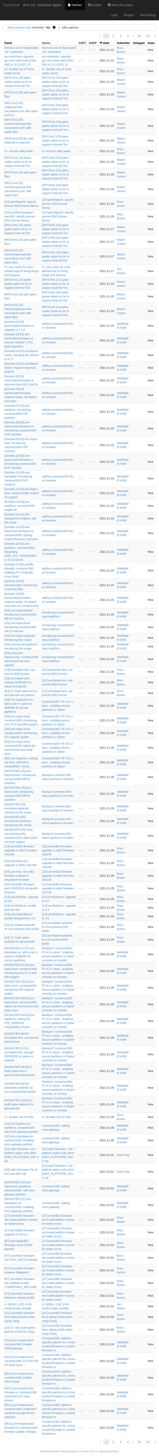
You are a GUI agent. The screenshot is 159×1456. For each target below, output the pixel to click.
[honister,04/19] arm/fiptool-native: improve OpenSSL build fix (21, 367)
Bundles (95, 5)
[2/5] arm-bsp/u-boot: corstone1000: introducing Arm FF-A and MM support (21, 720)
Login (114, 15)
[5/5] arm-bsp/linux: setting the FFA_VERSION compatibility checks (21, 762)
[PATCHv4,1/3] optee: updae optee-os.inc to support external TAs (18, 161)
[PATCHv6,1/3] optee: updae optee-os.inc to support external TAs (18, 283)
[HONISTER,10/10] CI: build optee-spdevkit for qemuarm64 (19, 1104)
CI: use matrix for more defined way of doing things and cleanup (21, 271)
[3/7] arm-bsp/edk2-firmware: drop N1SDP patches (18, 1245)
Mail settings (148, 15)
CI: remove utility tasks (18, 151)
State (151, 43)
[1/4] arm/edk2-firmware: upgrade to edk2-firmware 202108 (20, 850)
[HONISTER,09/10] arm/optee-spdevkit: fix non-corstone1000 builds (19, 1087)
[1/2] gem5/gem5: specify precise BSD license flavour (57, 203)
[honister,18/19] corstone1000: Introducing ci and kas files (20, 585)
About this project (120, 5)
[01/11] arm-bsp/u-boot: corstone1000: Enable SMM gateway (19, 1344)
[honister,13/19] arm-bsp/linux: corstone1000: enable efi (19, 505)
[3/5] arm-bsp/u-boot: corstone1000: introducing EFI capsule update (20, 733)
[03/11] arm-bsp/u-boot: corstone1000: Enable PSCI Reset (19, 1377)
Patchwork (11, 5)
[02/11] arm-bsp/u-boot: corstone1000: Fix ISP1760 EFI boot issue (21, 1361)
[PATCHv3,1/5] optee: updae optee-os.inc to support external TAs (18, 81)
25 (148, 35)
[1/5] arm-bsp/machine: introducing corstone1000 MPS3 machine (20, 614)
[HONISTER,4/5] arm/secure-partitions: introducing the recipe (18, 821)
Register (129, 15)
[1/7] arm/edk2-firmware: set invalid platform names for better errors (20, 1219)
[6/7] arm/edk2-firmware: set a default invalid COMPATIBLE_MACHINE (20, 1283)
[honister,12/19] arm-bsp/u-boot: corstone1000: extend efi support (21, 493)
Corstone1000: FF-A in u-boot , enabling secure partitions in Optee (58, 705)
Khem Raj (123, 1155)
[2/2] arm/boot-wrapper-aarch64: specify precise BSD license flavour (19, 216)
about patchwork (108, 1451)
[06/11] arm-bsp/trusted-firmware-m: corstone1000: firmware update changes (21, 1427)
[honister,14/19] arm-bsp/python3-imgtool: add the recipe (20, 518)
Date (106, 43)
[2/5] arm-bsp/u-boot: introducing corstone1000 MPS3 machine (20, 627)
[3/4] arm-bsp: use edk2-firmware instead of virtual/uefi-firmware (19, 875)
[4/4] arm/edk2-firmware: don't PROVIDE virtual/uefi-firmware (21, 888)
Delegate (139, 43)
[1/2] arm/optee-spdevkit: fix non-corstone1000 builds (57, 927)
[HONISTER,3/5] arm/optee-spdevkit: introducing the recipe (17, 808)
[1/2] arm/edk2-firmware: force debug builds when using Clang (19, 1317)
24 (139, 35)
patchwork (46, 1451)
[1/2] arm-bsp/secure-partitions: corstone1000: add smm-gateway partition (21, 1127)
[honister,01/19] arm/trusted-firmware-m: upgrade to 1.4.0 (19, 325)
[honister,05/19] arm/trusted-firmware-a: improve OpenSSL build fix (21, 380)
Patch (8, 43)
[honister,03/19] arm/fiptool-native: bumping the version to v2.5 (21, 355)
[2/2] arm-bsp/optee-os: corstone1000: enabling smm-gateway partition (19, 1140)
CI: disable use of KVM (18, 1117)
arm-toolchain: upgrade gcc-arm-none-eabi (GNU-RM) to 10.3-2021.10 (20, 60)
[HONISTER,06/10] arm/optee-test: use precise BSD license (21, 1037)
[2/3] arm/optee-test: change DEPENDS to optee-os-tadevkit (17, 682)
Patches (75, 5)
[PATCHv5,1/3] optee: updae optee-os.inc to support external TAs (18, 229)
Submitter (123, 43)
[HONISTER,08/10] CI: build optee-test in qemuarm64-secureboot (19, 1071)
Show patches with (19, 27)
